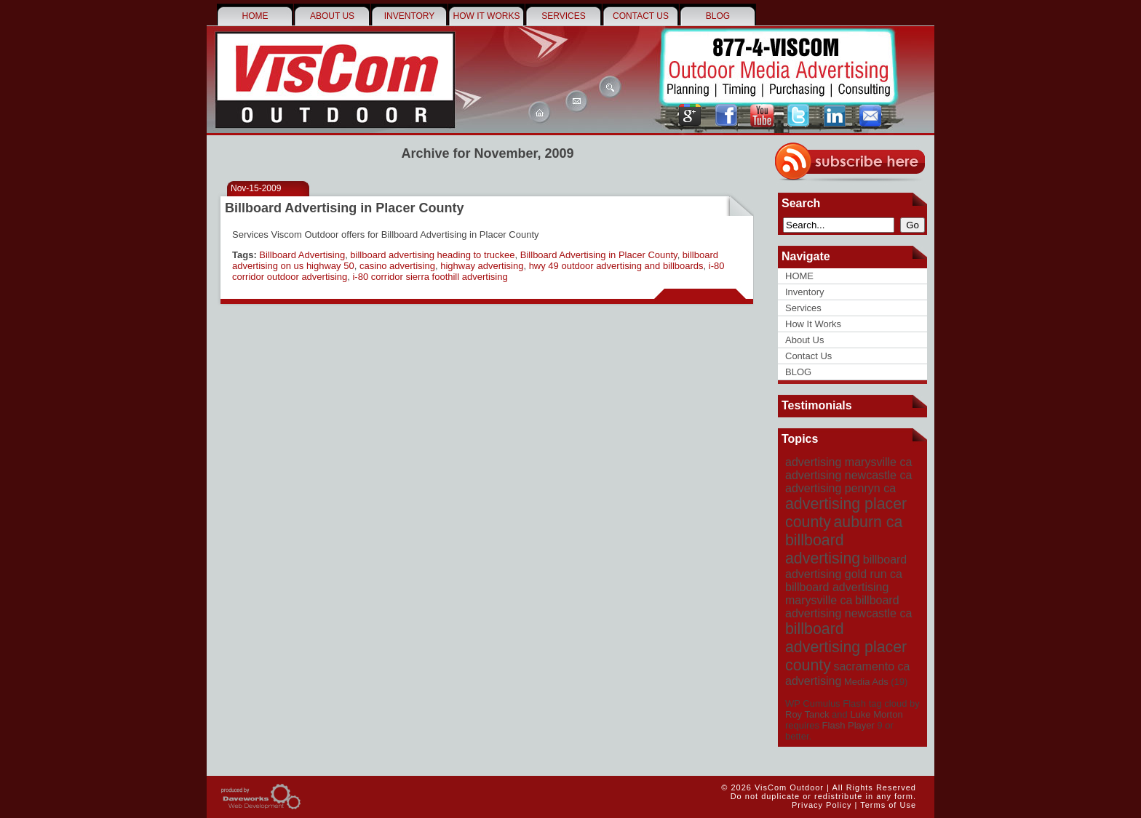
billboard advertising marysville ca (836, 593)
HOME (255, 16)
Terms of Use (888, 805)
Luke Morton (876, 714)
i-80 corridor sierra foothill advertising (429, 276)
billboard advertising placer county (846, 647)
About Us (332, 16)
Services (563, 16)
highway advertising (481, 265)
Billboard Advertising (302, 254)
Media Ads (866, 681)
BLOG (718, 16)
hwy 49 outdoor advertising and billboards (616, 265)
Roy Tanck (807, 714)
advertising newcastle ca (848, 475)
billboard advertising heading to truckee (432, 254)
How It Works (486, 16)
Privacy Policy (821, 805)
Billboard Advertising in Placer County (344, 208)
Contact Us (641, 16)
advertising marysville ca (848, 462)
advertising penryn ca (840, 488)
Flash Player (848, 725)
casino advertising (397, 265)
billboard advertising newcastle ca (848, 606)
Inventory (409, 16)
